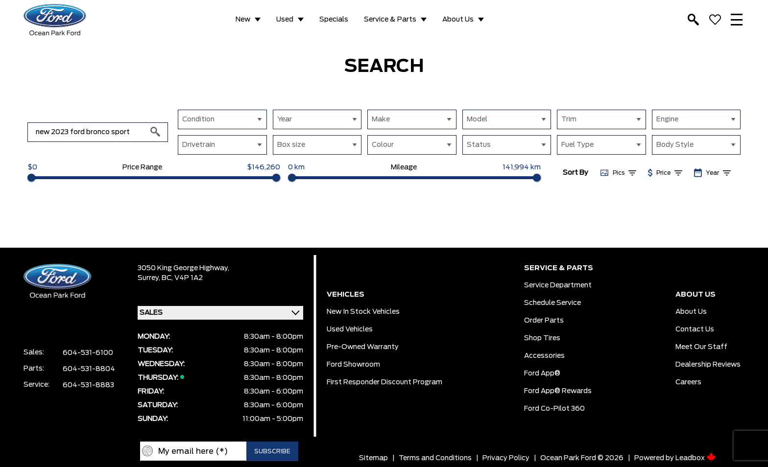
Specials (333, 19)
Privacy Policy (505, 458)
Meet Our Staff (701, 347)
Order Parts (544, 320)
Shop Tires (542, 338)
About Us (458, 19)
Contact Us (694, 329)
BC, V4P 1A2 (182, 278)
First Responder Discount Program (384, 382)
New (243, 19)
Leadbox (695, 458)
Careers (688, 382)
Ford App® (542, 373)
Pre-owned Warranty (363, 347)
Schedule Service (552, 303)
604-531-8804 (89, 369)
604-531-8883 (88, 385)
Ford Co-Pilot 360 (554, 408)
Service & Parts (390, 19)
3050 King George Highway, (183, 268)
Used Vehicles (350, 329)
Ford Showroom (353, 364)
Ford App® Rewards (558, 391)
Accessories (544, 355)
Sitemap (373, 458)
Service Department (558, 285)
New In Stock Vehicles (363, 311)
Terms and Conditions (435, 458)
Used (284, 19)
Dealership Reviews (708, 364)
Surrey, (150, 278)
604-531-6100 (88, 353)
